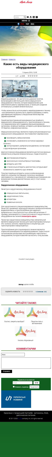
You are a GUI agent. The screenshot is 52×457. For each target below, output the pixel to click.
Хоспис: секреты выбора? (14, 314)
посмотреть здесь (29, 216)
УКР (27, 24)
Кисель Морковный (25, 333)
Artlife (20, 418)
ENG (32, 24)
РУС (22, 24)
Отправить (6, 371)
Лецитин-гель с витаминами (37, 315)
